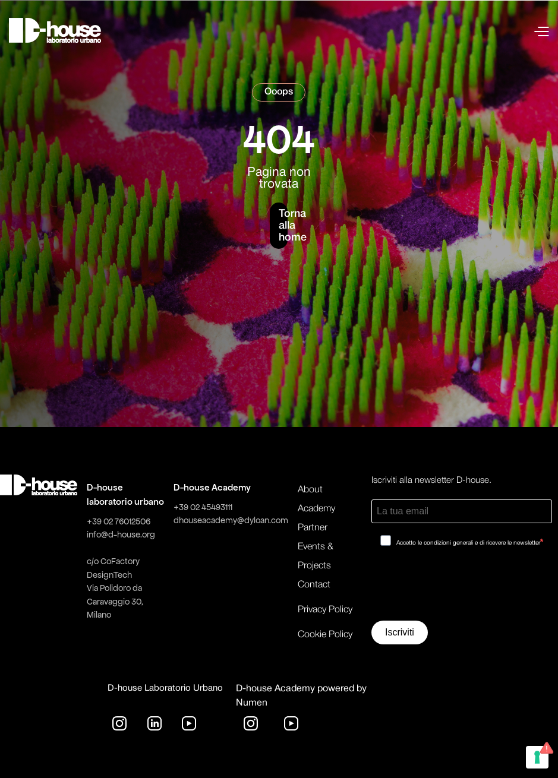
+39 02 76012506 (118, 521)
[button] (437, 30)
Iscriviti (399, 632)
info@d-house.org (121, 534)
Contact (314, 585)
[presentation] (461, 588)
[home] (55, 30)
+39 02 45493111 (203, 507)
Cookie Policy (325, 635)
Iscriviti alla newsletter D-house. (431, 480)
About (310, 490)
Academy (316, 509)
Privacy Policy (325, 610)
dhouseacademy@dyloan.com (231, 520)
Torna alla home (283, 225)
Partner (312, 528)
